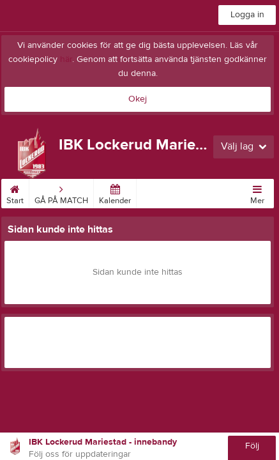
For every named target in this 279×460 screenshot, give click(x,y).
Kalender (115, 192)
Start (15, 192)
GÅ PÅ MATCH (61, 192)
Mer (257, 192)
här (66, 59)
